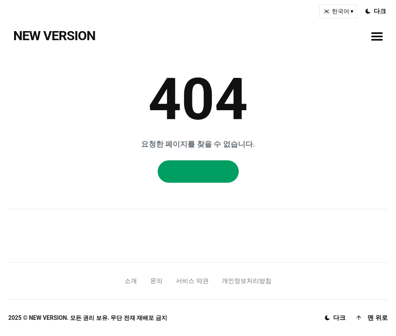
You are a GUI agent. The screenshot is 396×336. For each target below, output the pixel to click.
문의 (156, 281)
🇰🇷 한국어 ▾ (338, 11)
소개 (131, 281)
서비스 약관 (192, 281)
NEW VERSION (54, 36)
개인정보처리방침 (246, 281)
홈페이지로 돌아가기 (198, 171)
